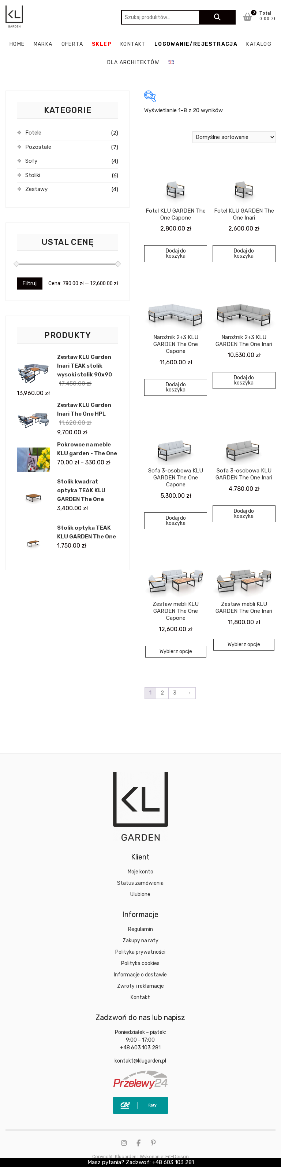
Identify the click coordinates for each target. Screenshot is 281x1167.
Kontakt (133, 44)
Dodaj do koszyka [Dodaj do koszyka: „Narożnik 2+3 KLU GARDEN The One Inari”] (244, 380)
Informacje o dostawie (140, 975)
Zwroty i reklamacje (140, 986)
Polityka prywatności (140, 952)
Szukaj (217, 17)
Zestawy (36, 189)
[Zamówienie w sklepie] (234, 137)
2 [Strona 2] (162, 692)
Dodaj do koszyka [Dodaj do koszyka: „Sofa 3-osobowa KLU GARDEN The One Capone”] (176, 520)
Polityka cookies (140, 963)
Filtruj (29, 283)
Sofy (31, 161)
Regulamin (140, 929)
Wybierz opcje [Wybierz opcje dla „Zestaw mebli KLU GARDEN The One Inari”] (244, 644)
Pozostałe (38, 147)
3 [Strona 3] (174, 692)
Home (17, 44)
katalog (258, 44)
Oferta (72, 44)
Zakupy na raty (140, 941)
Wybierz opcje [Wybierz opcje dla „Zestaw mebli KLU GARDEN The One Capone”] (176, 651)
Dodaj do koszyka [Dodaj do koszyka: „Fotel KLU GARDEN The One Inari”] (244, 253)
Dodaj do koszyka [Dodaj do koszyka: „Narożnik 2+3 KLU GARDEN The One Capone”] (176, 387)
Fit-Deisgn (177, 1156)
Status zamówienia (140, 883)
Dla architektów (133, 62)
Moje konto (140, 872)
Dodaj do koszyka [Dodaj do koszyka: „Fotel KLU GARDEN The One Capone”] (176, 253)
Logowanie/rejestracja (195, 44)
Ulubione (140, 894)
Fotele (33, 132)
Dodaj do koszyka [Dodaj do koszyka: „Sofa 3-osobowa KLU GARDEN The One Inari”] (244, 513)
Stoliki (32, 175)
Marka (43, 44)
